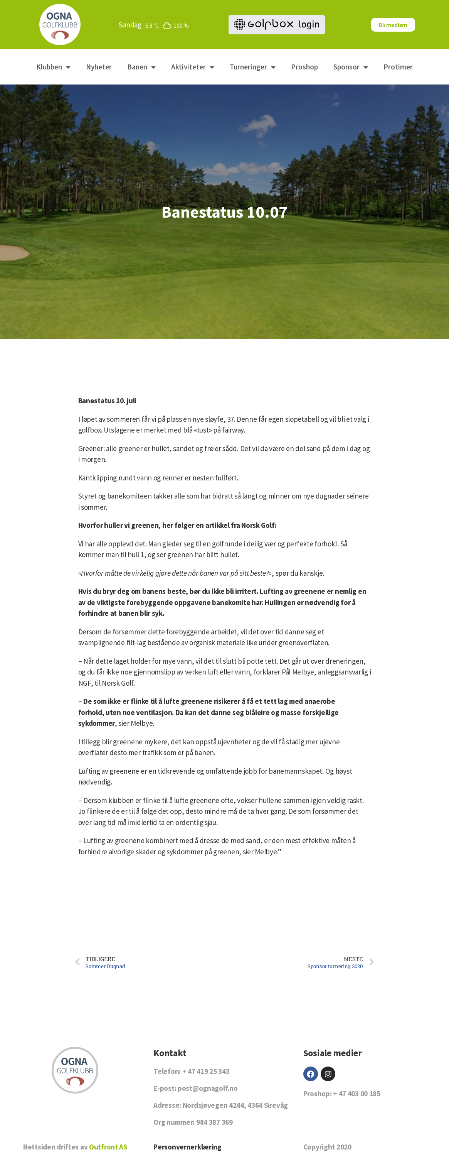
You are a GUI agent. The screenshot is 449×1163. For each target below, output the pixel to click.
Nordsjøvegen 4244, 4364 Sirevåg (235, 1105)
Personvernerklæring (187, 1146)
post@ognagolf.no (207, 1088)
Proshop (304, 66)
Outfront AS (108, 1146)
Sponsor (350, 66)
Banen (141, 66)
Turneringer (253, 66)
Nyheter (99, 66)
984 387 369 (214, 1122)
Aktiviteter (192, 66)
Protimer (398, 66)
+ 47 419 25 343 (206, 1071)
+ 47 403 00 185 (356, 1093)
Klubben (53, 66)
